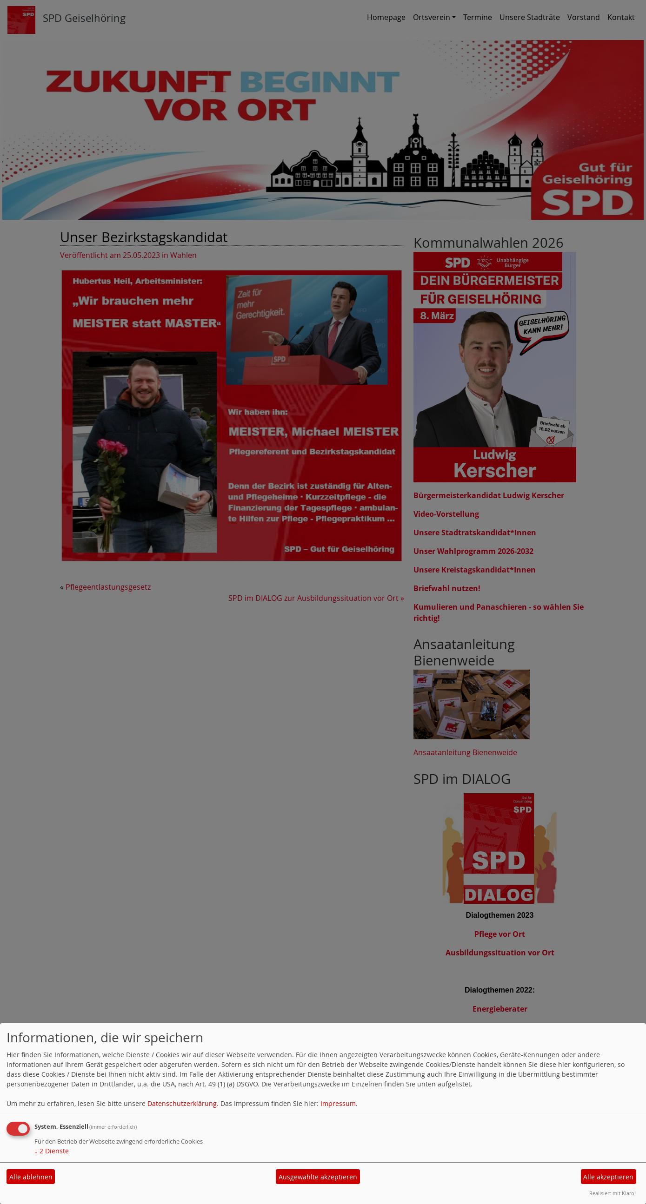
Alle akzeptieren (608, 1176)
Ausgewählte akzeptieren (318, 1176)
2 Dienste (51, 1150)
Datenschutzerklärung (182, 1103)
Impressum (338, 1103)
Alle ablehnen (31, 1176)
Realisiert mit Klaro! (612, 1193)
